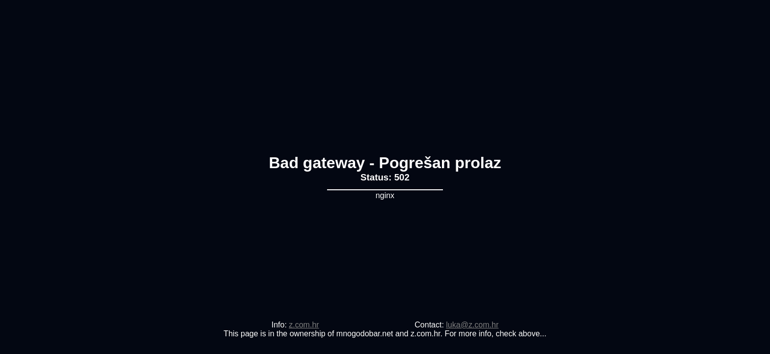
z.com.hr (304, 325)
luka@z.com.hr (472, 325)
